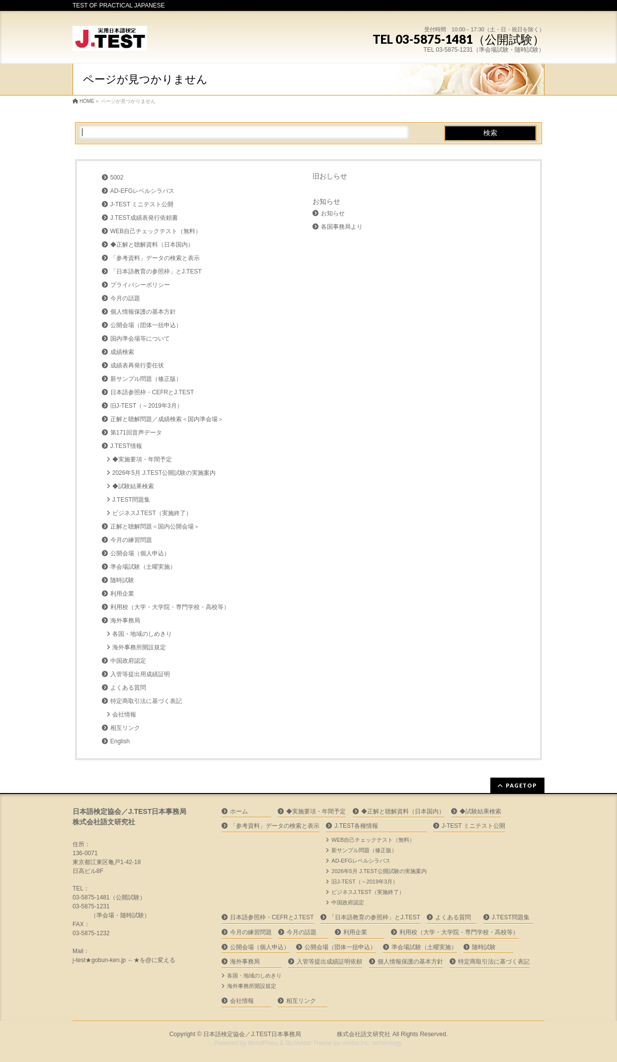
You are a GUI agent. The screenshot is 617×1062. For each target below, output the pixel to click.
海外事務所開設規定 (139, 647)
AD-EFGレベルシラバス (142, 190)
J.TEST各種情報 (356, 825)
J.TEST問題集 (131, 499)
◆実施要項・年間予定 (142, 459)
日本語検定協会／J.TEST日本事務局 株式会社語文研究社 (296, 1034)
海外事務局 (125, 620)
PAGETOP (521, 785)
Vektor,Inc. (356, 1043)
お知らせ (326, 201)
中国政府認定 (128, 660)
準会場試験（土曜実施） (143, 566)
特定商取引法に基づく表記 (146, 701)
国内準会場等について (140, 338)
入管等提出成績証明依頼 (329, 961)
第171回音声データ (136, 432)
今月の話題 (125, 298)
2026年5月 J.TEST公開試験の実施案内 (164, 472)
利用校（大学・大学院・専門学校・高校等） (170, 607)
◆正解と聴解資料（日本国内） (152, 244)
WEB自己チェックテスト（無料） (155, 231)
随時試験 (122, 580)
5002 (117, 177)
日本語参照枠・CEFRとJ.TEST (152, 392)
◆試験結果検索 (133, 486)
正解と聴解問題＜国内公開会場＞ (155, 526)
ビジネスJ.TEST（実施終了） (152, 513)
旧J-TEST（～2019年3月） (146, 405)
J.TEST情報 (126, 445)
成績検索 (122, 352)
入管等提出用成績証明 (140, 674)
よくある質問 (128, 687)
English (120, 741)
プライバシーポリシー (140, 284)
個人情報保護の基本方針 (143, 311)
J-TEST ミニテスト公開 (142, 204)
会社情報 (124, 714)
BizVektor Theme (309, 1043)
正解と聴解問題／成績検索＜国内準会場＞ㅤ (167, 419)
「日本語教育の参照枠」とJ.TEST (156, 271)
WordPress (263, 1043)
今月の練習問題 (131, 539)
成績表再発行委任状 (137, 365)
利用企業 (122, 593)
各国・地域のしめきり (142, 633)
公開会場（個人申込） (140, 553)
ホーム (239, 811)
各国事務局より (342, 226)
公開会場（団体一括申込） (146, 325)
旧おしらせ (329, 176)
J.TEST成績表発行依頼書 (144, 217)
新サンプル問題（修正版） (146, 378)
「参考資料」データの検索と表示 (155, 258)
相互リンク (125, 727)
